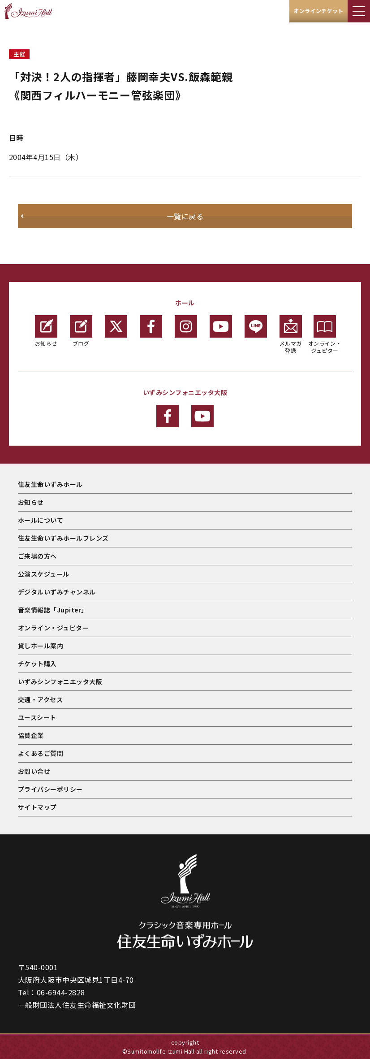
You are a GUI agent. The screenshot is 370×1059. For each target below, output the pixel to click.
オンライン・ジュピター (325, 334)
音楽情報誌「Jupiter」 (53, 609)
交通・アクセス (40, 699)
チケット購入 (37, 663)
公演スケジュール (43, 573)
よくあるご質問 (40, 753)
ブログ (81, 331)
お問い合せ (34, 771)
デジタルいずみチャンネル (57, 591)
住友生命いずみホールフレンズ (63, 538)
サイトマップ (37, 807)
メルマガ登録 (291, 334)
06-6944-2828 (61, 992)
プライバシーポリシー (50, 789)
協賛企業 (31, 735)
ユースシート (37, 717)
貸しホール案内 (40, 645)
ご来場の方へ (37, 555)
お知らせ (46, 331)
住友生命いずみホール (50, 484)
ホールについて (40, 520)
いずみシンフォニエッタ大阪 (60, 681)
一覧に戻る (185, 216)
